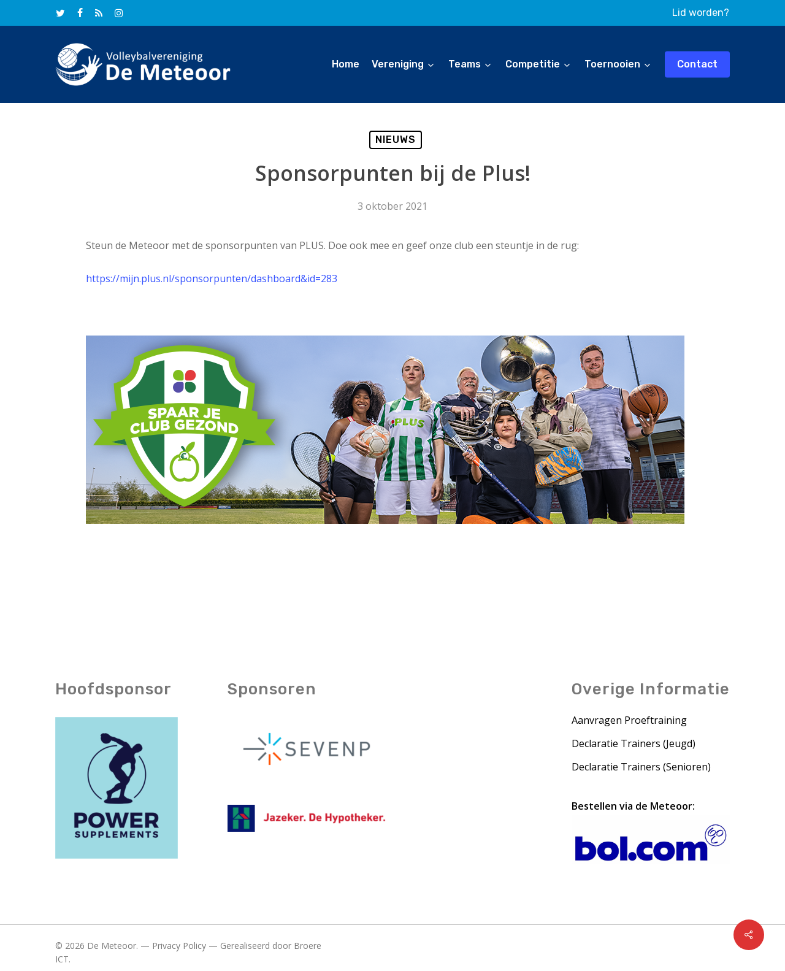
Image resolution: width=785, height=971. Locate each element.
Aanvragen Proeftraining (629, 721)
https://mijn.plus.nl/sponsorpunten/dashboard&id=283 (211, 278)
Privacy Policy (179, 947)
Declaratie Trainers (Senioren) (641, 768)
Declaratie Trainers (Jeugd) (633, 744)
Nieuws (395, 139)
